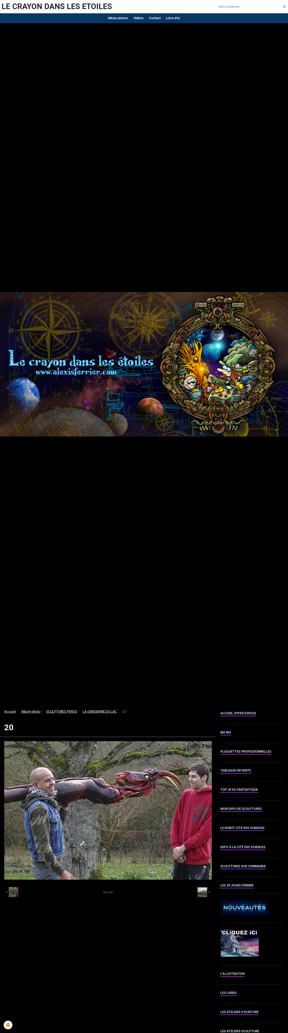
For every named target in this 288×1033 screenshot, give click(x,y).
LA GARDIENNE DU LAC (100, 712)
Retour (108, 892)
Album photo (30, 712)
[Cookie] (8, 1025)
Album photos (117, 18)
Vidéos (138, 18)
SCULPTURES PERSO (61, 712)
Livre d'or (174, 18)
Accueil (10, 712)
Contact (155, 18)
